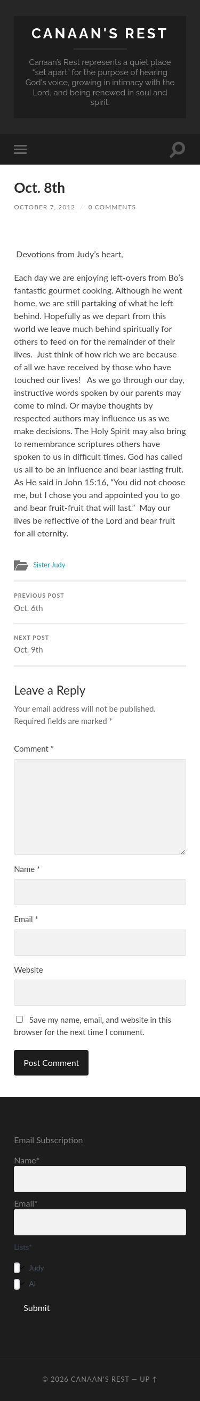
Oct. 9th (100, 644)
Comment (34, 748)
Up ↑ (149, 1379)
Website (28, 969)
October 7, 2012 (44, 207)
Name (27, 869)
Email (26, 919)
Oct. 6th (100, 602)
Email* (100, 1216)
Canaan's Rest (100, 33)
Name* (100, 1173)
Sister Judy (49, 564)
